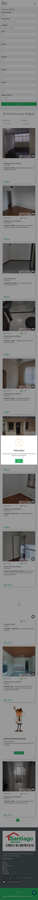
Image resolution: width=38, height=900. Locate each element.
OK (19, 461)
